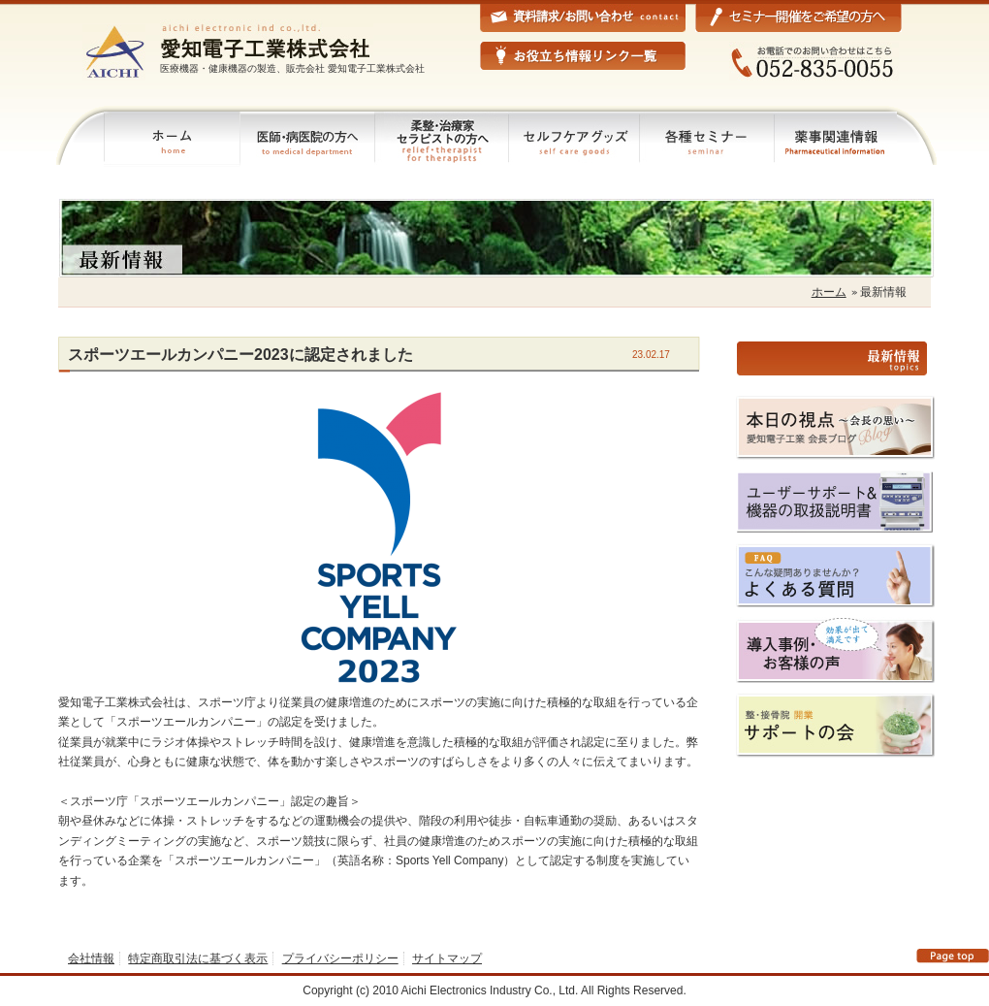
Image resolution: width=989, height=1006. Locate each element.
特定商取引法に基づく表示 (198, 958)
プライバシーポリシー (340, 958)
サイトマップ (447, 958)
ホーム (829, 292)
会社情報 (91, 958)
